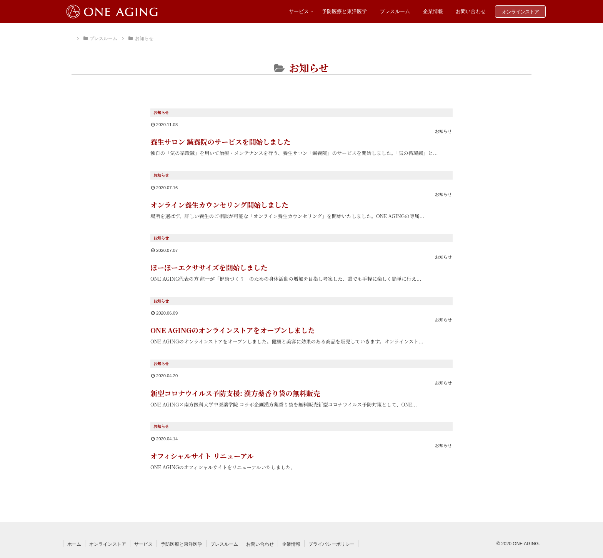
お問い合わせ (260, 544)
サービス (143, 544)
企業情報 (291, 544)
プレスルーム (224, 544)
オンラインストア (107, 544)
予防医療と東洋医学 (181, 544)
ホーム (74, 544)
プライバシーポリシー (331, 544)
